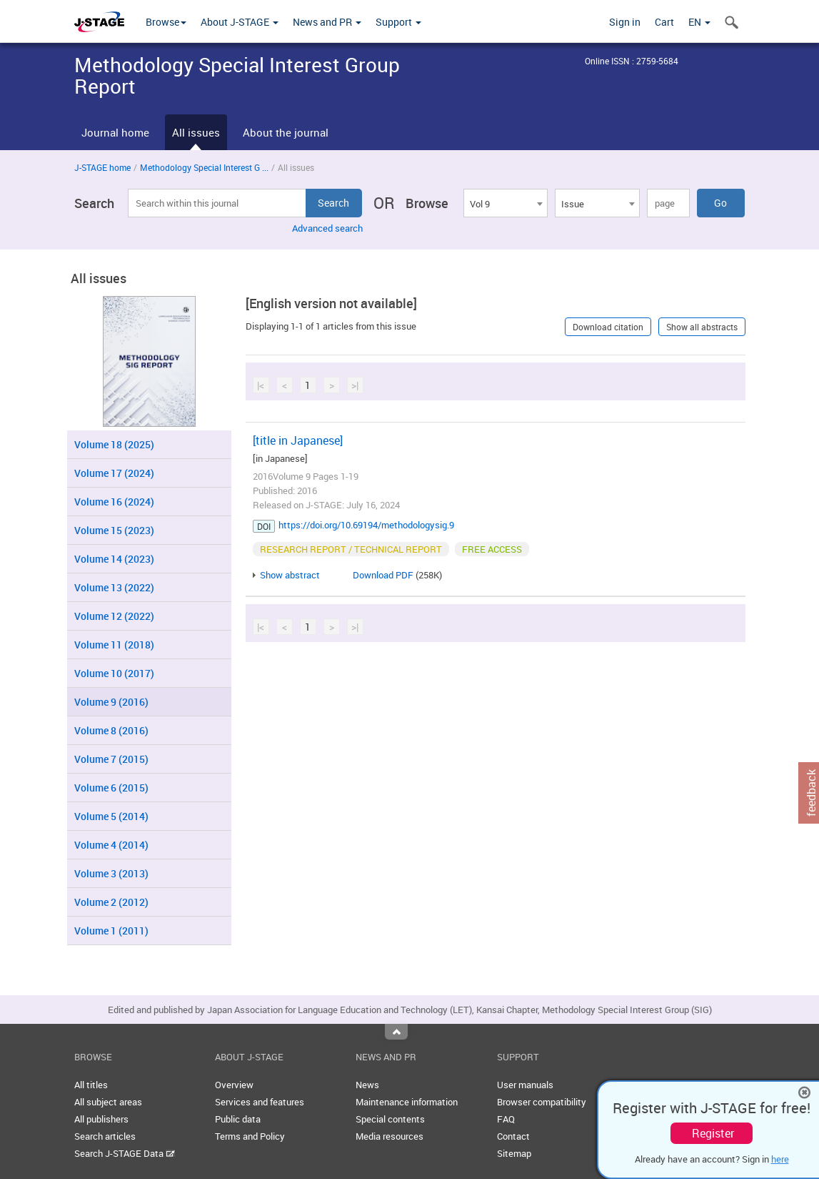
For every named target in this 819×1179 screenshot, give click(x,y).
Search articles (105, 1136)
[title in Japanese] (298, 440)
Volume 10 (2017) (114, 673)
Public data (238, 1119)
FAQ (506, 1119)
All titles (91, 1084)
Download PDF (383, 574)
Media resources (389, 1136)
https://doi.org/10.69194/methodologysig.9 (366, 524)
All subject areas (108, 1101)
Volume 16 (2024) (114, 501)
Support (398, 22)
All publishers (101, 1119)
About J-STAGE (239, 22)
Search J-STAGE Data (124, 1153)
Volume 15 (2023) (114, 530)
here (780, 1159)
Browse (166, 22)
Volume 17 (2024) (114, 473)
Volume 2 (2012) (111, 902)
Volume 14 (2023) (114, 559)
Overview (234, 1084)
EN (699, 22)
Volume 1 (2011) (111, 930)
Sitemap (514, 1153)
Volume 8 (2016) (111, 730)
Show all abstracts (702, 326)
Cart (664, 22)
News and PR (327, 22)
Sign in (624, 22)
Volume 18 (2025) (114, 444)
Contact (513, 1136)
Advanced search (327, 228)
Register (713, 1133)
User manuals (525, 1084)
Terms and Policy (250, 1136)
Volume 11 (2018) (114, 644)
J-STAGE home (102, 167)
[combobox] (505, 203)
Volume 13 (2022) (114, 587)
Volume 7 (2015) (111, 759)
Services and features (259, 1101)
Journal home (115, 132)
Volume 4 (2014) (111, 845)
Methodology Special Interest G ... (204, 167)
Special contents (390, 1119)
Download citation (608, 326)
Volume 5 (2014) (111, 816)
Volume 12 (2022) (114, 616)
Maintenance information (407, 1101)
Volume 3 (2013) (111, 873)
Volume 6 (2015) (111, 787)
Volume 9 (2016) (111, 702)
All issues (196, 132)
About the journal (285, 132)
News (367, 1084)
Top (396, 1032)
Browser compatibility (541, 1101)
